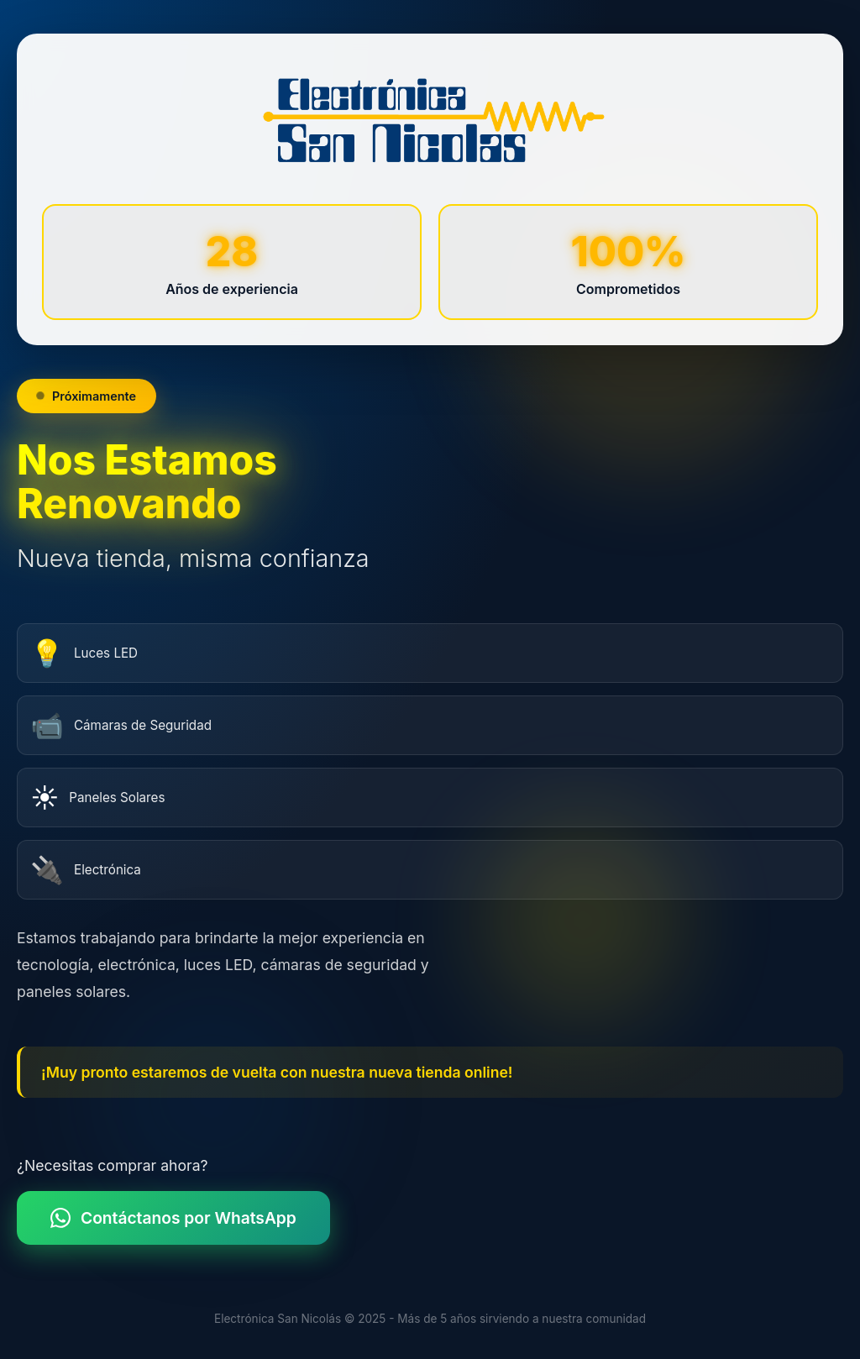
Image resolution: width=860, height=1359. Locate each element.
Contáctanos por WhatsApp (180, 1218)
